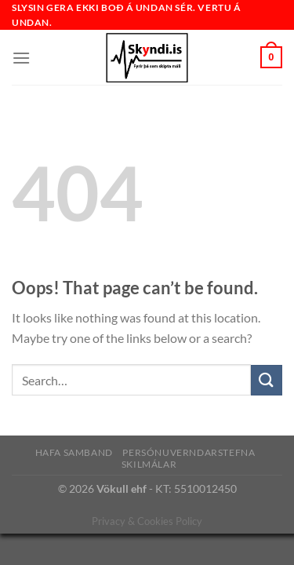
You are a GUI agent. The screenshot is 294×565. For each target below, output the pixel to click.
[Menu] (21, 57)
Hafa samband (74, 452)
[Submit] (266, 380)
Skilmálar (149, 464)
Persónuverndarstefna (188, 452)
